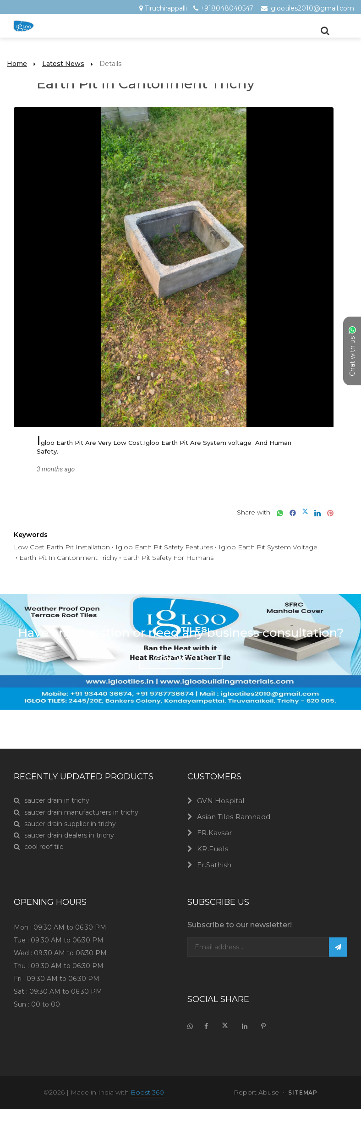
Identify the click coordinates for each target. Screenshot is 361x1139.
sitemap (302, 1093)
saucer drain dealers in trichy (64, 835)
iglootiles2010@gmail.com (311, 8)
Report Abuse (256, 1092)
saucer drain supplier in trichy (65, 824)
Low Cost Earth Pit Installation (62, 547)
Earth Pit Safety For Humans (168, 557)
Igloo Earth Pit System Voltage (268, 547)
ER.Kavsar (214, 832)
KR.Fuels (212, 848)
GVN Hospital (220, 800)
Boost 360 (147, 1092)
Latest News (63, 63)
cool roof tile (39, 847)
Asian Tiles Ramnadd (233, 816)
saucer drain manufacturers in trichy (76, 812)
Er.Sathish (214, 864)
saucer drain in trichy (51, 800)
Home (17, 63)
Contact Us (180, 659)
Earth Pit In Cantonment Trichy (68, 557)
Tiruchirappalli (166, 8)
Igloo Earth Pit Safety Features (164, 547)
